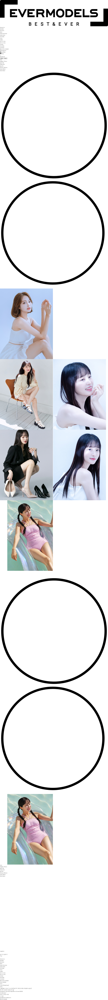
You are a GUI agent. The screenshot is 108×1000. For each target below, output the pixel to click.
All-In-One (2, 41)
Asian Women (3, 33)
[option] (54, 835)
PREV (2, 58)
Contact (2, 47)
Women (2, 30)
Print (1, 38)
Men (1, 32)
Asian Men (2, 35)
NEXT (5, 58)
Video (1, 40)
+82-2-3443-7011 (4, 994)
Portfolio (2, 36)
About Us (2, 27)
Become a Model (4, 49)
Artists (1, 44)
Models (2, 29)
